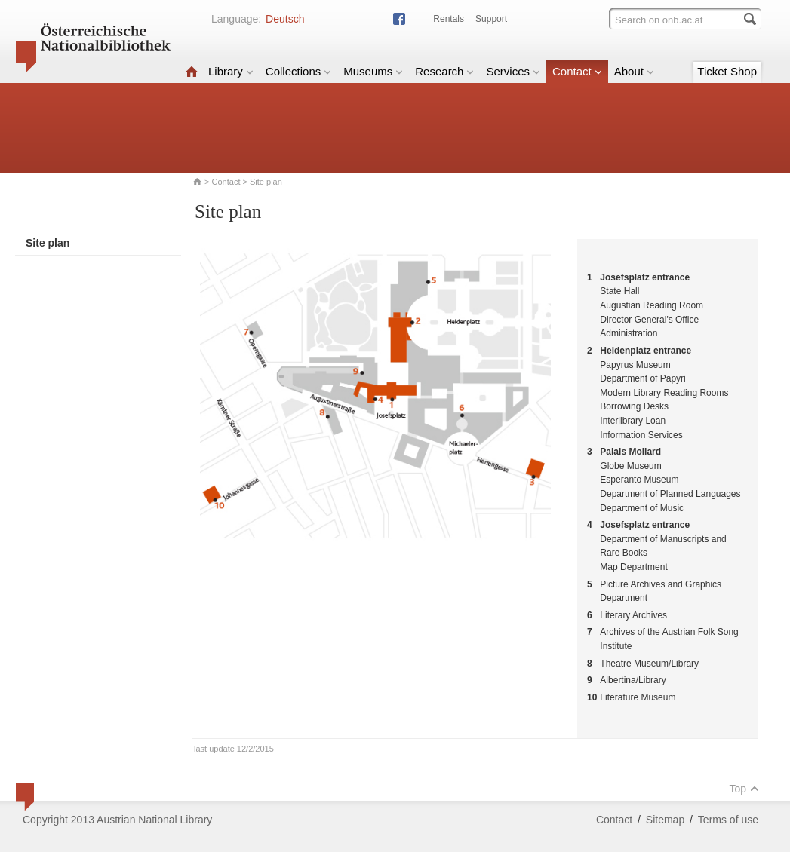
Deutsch (285, 19)
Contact (577, 71)
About (634, 71)
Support (491, 19)
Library (231, 71)
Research (444, 71)
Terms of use (728, 820)
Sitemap (665, 820)
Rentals (448, 19)
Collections (298, 71)
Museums (373, 71)
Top (744, 789)
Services (513, 71)
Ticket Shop (727, 71)
